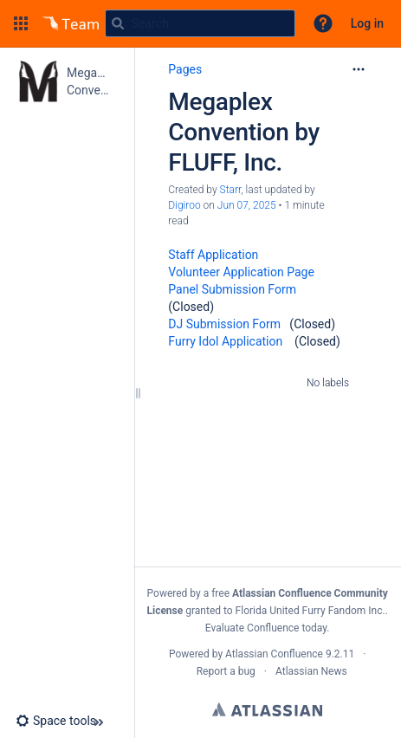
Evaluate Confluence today (266, 628)
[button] (21, 23)
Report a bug (226, 671)
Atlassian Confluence (274, 654)
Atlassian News (311, 671)
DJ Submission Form (224, 324)
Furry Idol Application (225, 341)
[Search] (118, 23)
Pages (185, 69)
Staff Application (213, 255)
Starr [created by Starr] (231, 190)
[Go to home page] (71, 23)
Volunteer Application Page (241, 272)
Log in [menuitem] (367, 23)
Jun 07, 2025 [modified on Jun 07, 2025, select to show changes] (246, 205)
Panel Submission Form (232, 289)
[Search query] (200, 23)
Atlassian (267, 709)
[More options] (358, 69)
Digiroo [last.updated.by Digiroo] (184, 205)
